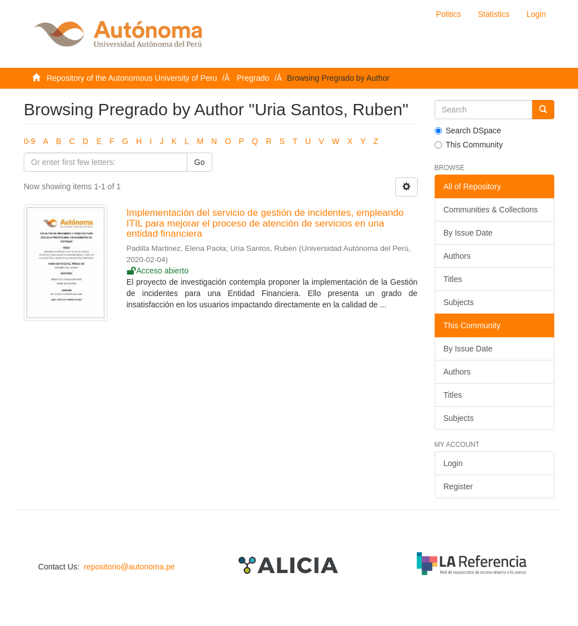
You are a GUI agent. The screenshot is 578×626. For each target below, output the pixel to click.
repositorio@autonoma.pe (129, 566)
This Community (469, 144)
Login (453, 463)
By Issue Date (468, 232)
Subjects (459, 302)
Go (199, 162)
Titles (453, 279)
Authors (457, 255)
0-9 (29, 141)
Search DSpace (468, 130)
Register (458, 486)
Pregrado (253, 77)
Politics (448, 14)
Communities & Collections (491, 209)
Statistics (494, 14)
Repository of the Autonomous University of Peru (132, 77)
